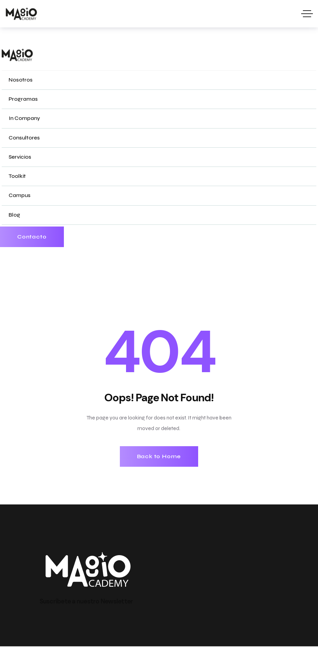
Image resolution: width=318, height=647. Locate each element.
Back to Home (159, 456)
